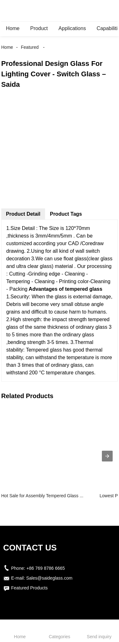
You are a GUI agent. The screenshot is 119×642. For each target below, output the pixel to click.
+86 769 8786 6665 (45, 568)
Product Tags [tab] (66, 214)
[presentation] (107, 456)
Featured (30, 47)
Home (13, 28)
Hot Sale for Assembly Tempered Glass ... (42, 495)
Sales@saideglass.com (49, 578)
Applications (72, 28)
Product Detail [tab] (23, 214)
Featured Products (29, 587)
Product (39, 28)
